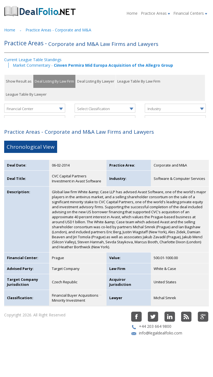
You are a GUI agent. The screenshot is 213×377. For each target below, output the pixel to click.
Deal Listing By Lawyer (95, 81)
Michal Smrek (165, 314)
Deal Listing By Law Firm (54, 81)
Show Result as (19, 81)
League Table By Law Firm (138, 81)
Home (132, 13)
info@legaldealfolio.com (160, 350)
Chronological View (31, 163)
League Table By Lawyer (26, 94)
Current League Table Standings (33, 59)
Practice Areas (155, 13)
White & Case (165, 285)
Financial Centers (190, 13)
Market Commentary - (93, 65)
